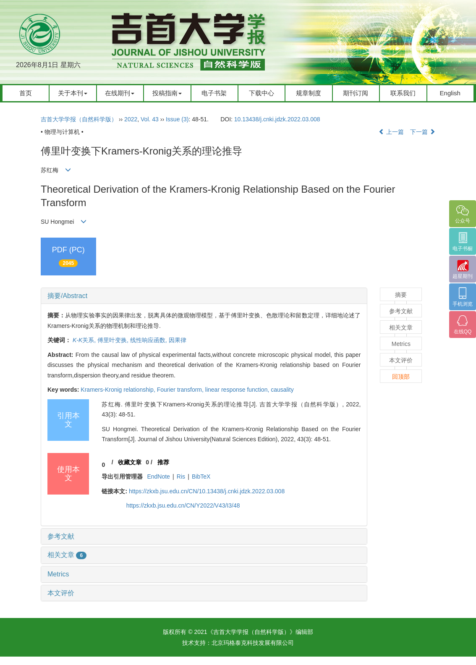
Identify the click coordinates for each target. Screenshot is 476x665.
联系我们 (403, 93)
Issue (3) (177, 119)
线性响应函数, (149, 340)
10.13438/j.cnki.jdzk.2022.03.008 (277, 119)
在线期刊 (119, 93)
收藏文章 (129, 462)
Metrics (58, 574)
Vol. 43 (150, 119)
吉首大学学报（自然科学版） (79, 119)
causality (282, 389)
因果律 (177, 340)
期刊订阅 (355, 93)
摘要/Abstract (67, 295)
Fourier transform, (181, 389)
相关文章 (66, 554)
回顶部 (401, 376)
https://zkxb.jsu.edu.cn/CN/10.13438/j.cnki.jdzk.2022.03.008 (207, 491)
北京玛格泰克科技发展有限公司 (253, 642)
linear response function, (238, 389)
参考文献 (60, 536)
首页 (25, 93)
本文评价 (60, 593)
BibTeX (201, 476)
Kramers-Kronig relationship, (119, 389)
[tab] (204, 296)
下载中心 (261, 93)
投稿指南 (167, 93)
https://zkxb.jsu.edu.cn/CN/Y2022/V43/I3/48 (183, 505)
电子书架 (214, 93)
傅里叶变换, (113, 340)
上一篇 (391, 131)
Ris (181, 476)
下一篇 (422, 131)
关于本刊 (72, 93)
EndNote (158, 476)
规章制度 (308, 93)
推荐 (163, 462)
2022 (130, 119)
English (450, 93)
